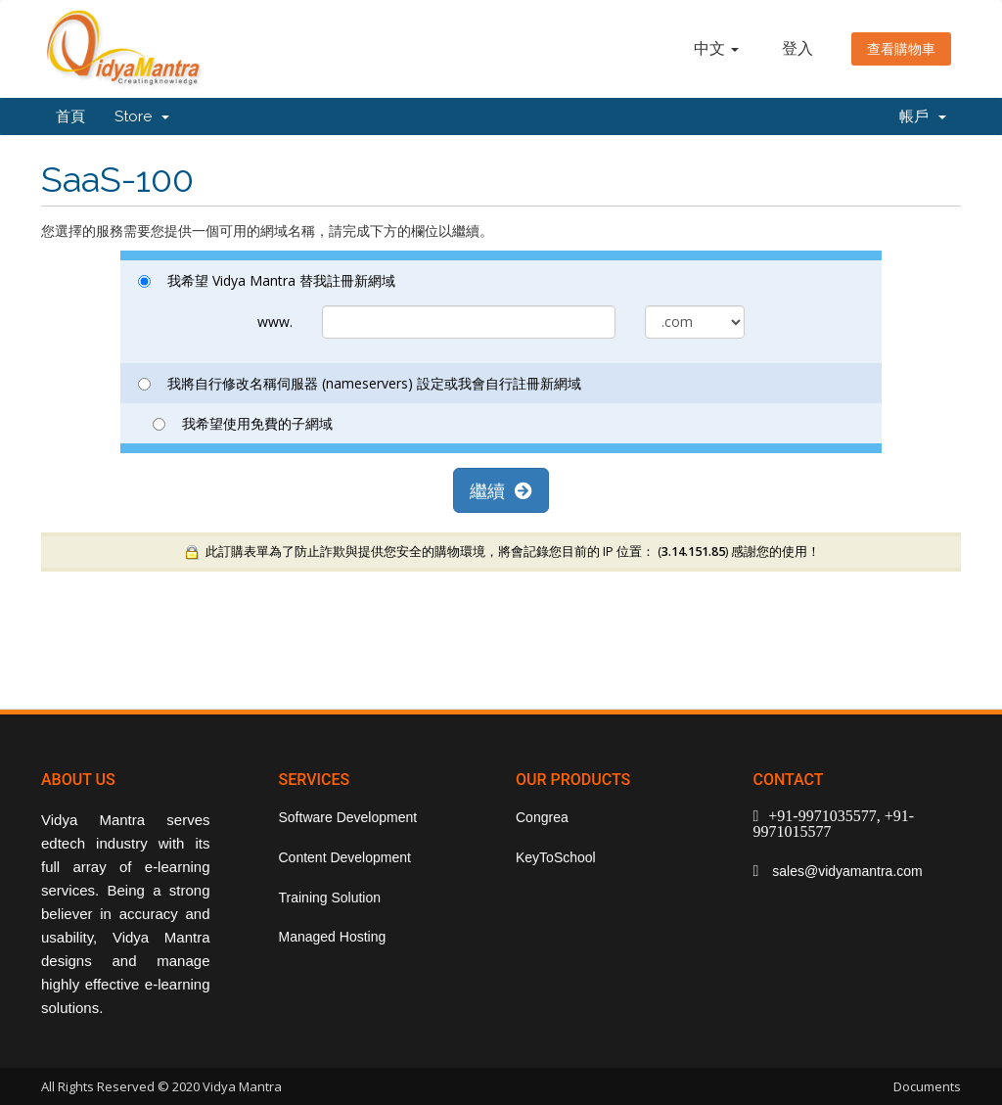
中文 (716, 48)
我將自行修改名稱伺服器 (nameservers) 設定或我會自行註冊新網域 (359, 383)
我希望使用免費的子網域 (243, 423)
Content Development (345, 857)
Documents (927, 1086)
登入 (797, 48)
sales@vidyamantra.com (845, 871)
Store (141, 116)
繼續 (501, 490)
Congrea (542, 817)
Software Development (348, 817)
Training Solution (330, 897)
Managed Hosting (333, 936)
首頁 (70, 116)
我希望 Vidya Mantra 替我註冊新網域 (266, 280)
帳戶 (922, 116)
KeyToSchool (556, 857)
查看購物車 (901, 49)
